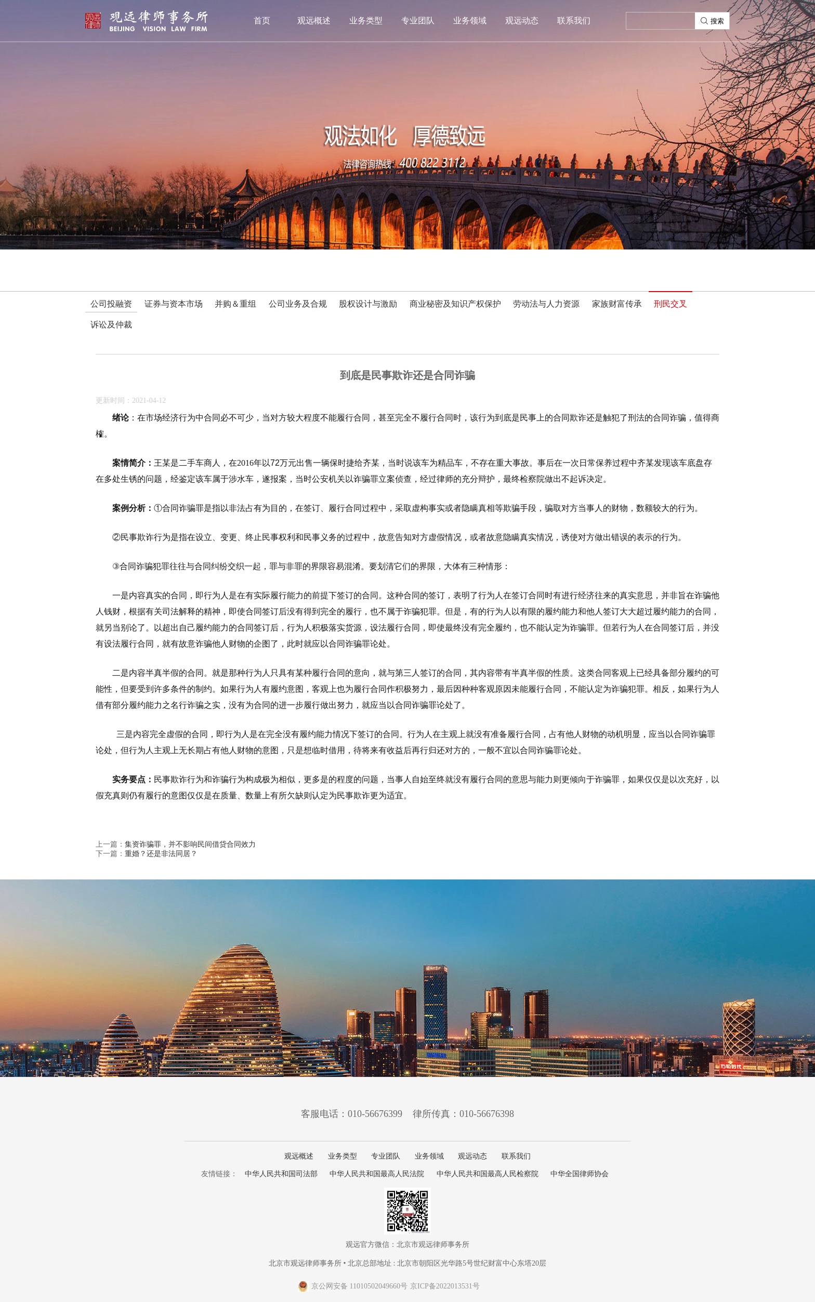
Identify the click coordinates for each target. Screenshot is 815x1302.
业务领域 (470, 20)
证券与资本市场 (173, 303)
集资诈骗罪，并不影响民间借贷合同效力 (190, 844)
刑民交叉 (670, 303)
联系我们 (573, 20)
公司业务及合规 (298, 303)
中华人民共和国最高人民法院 (377, 1174)
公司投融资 (111, 303)
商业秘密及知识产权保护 (455, 303)
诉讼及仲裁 (111, 324)
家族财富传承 (617, 303)
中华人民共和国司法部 (281, 1174)
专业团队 (418, 20)
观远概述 (314, 20)
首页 (262, 20)
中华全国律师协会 (579, 1174)
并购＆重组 (235, 303)
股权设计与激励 (368, 303)
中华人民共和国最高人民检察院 (487, 1174)
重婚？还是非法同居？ (161, 854)
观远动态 (521, 20)
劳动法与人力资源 (546, 303)
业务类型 (366, 20)
